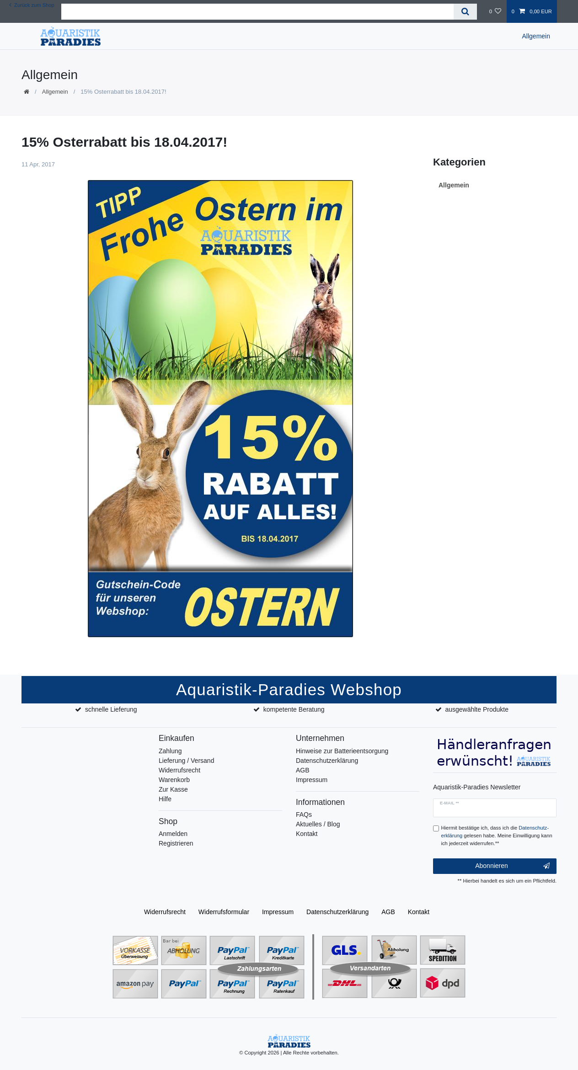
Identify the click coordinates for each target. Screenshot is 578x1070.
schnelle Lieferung (111, 709)
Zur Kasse (173, 789)
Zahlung (170, 751)
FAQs (304, 814)
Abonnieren (512, 866)
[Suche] (465, 12)
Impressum (311, 779)
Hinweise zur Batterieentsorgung (342, 751)
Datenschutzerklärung (327, 760)
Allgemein (536, 36)
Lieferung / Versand (186, 760)
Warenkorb (174, 779)
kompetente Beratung (294, 709)
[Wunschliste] (495, 11)
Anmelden (173, 833)
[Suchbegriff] (257, 12)
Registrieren (176, 843)
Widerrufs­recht (165, 912)
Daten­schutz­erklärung (337, 912)
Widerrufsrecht (179, 770)
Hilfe (165, 799)
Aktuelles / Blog (318, 824)
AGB (303, 770)
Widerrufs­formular (223, 912)
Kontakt (306, 833)
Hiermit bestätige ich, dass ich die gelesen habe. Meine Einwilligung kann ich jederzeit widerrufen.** (496, 835)
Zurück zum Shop (31, 5)
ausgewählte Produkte (476, 709)
